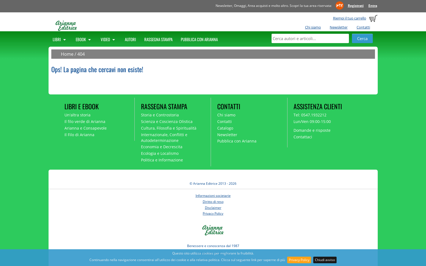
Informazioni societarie (213, 195)
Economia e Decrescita (161, 146)
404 (81, 54)
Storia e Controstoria (160, 114)
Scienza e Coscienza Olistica (167, 121)
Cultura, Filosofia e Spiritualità (168, 128)
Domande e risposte (312, 130)
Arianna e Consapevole (85, 128)
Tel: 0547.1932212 (310, 114)
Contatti (363, 27)
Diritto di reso (213, 201)
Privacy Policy (299, 259)
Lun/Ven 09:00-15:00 (312, 121)
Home (67, 54)
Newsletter (339, 27)
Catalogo (225, 128)
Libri (60, 39)
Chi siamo (313, 27)
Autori (130, 39)
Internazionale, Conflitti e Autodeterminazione (164, 137)
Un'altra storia (77, 114)
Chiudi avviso (325, 259)
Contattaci (303, 136)
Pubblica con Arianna (199, 39)
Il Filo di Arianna (79, 134)
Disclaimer (213, 207)
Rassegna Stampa (158, 39)
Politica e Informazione (162, 160)
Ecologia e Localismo (160, 153)
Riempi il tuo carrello (349, 18)
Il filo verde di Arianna (84, 121)
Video (109, 39)
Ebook (84, 39)
